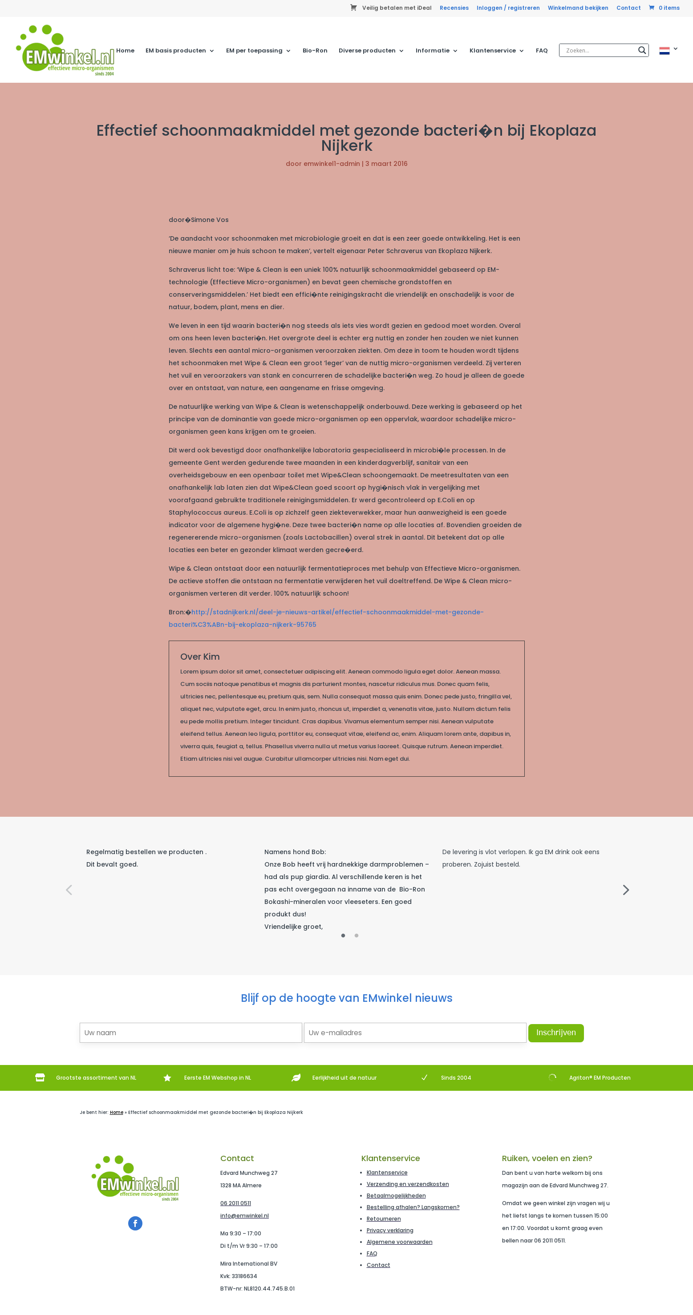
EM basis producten (176, 51)
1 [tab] (343, 936)
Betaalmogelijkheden (396, 1195)
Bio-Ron (315, 51)
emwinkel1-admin (332, 163)
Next (625, 889)
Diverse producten (367, 51)
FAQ (542, 51)
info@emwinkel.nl (244, 1215)
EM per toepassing (254, 51)
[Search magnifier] (642, 50)
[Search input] (600, 50)
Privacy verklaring (390, 1230)
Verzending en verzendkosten (408, 1184)
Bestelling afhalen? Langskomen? (413, 1207)
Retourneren (384, 1218)
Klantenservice (493, 51)
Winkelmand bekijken (578, 8)
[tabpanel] (168, 858)
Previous (68, 889)
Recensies (454, 8)
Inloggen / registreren (508, 8)
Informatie (433, 51)
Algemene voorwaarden (400, 1242)
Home (125, 51)
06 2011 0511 (235, 1203)
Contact (628, 8)
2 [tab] (356, 936)
